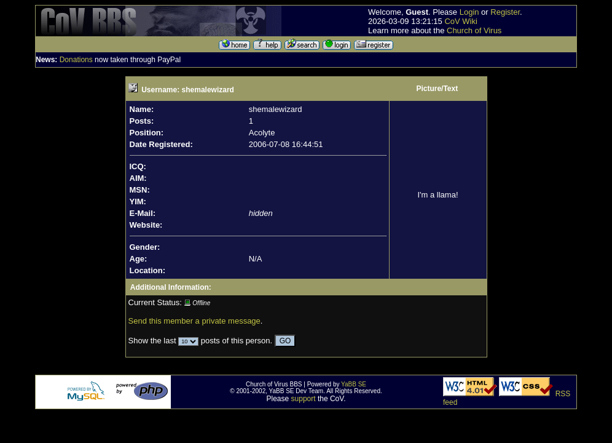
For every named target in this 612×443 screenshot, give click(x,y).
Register (505, 12)
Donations (76, 59)
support (303, 398)
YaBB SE (353, 384)
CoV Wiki (460, 21)
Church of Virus (474, 30)
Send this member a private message (194, 320)
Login (469, 12)
